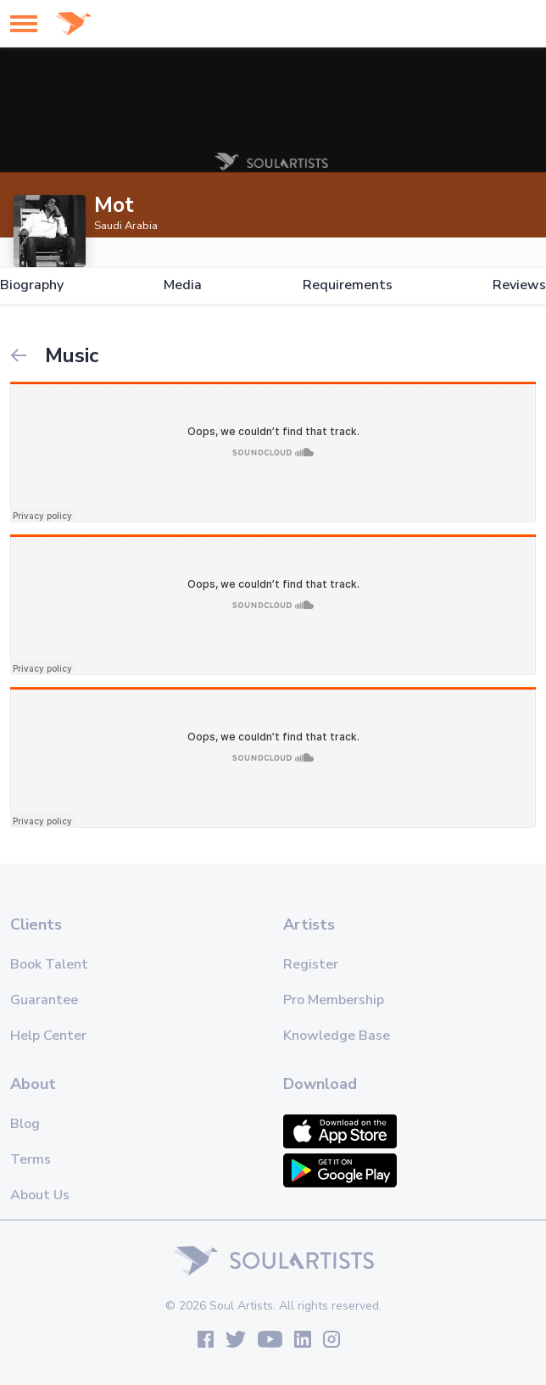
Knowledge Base (336, 1035)
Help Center (48, 1035)
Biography (32, 285)
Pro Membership (333, 999)
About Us (40, 1195)
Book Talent (49, 964)
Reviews (519, 285)
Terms (30, 1159)
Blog (25, 1123)
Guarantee (44, 999)
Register (310, 964)
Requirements (348, 285)
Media (183, 285)
